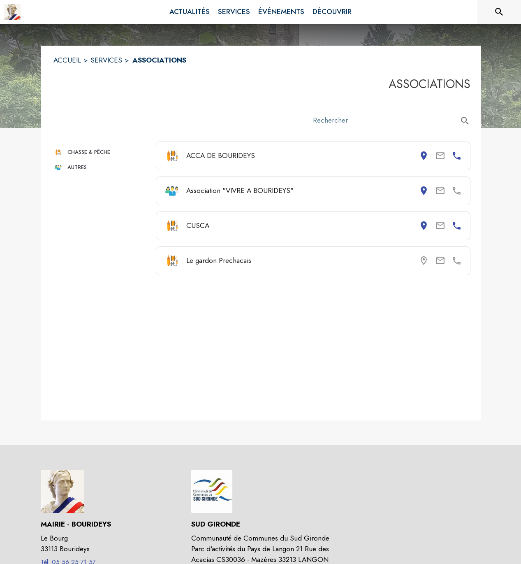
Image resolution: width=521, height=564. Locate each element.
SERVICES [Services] (106, 60)
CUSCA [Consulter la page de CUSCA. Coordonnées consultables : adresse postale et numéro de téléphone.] (197, 225)
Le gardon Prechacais (218, 260)
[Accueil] (12, 12)
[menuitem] (189, 12)
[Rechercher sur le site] (499, 12)
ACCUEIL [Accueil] (67, 60)
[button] (101, 152)
